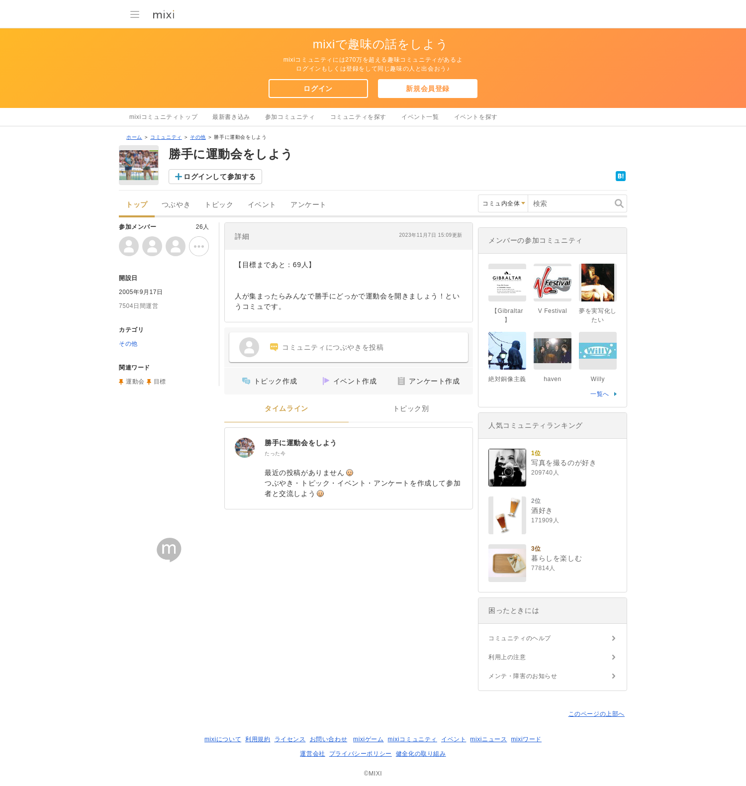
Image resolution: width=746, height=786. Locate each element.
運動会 (135, 381)
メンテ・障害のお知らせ (523, 676)
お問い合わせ (329, 739)
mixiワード (526, 739)
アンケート (308, 204)
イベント (262, 204)
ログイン (317, 89)
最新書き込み (231, 116)
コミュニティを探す (358, 116)
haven (552, 379)
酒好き (542, 510)
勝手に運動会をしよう (301, 443)
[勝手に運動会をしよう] (245, 448)
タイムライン (286, 408)
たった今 (275, 453)
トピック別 (411, 408)
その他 (198, 137)
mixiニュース (488, 739)
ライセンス (290, 739)
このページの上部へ (596, 713)
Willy (598, 379)
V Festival (552, 310)
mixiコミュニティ (412, 739)
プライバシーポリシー (360, 753)
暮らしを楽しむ (556, 558)
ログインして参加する (220, 177)
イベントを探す (476, 116)
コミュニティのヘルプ (519, 638)
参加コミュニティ (290, 116)
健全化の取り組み (421, 753)
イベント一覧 (420, 116)
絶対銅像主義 (507, 379)
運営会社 (312, 753)
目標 (160, 381)
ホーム (134, 137)
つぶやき (176, 204)
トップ (137, 204)
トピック (218, 204)
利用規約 (257, 739)
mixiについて (222, 739)
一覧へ (599, 394)
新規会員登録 (428, 89)
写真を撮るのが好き (563, 463)
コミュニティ (166, 137)
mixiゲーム (368, 739)
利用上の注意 (507, 657)
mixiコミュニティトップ (163, 116)
